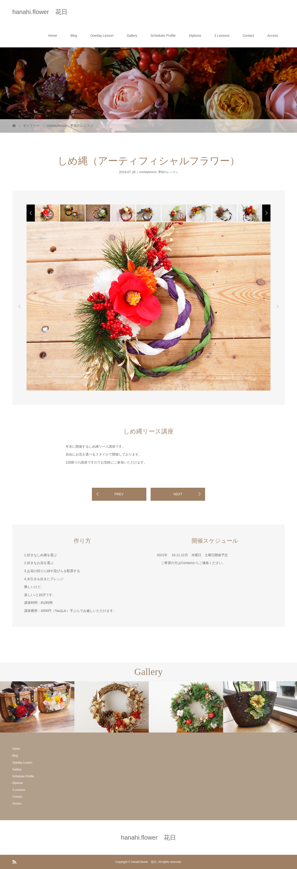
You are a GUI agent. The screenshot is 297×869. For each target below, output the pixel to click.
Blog (73, 35)
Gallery (132, 35)
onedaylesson (148, 172)
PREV (118, 494)
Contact (248, 35)
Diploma (195, 35)
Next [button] (277, 306)
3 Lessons (222, 35)
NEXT (178, 494)
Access (272, 35)
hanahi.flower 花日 (40, 11)
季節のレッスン (168, 172)
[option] (46, 213)
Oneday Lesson (101, 35)
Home (52, 35)
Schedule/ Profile (163, 35)
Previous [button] (19, 306)
